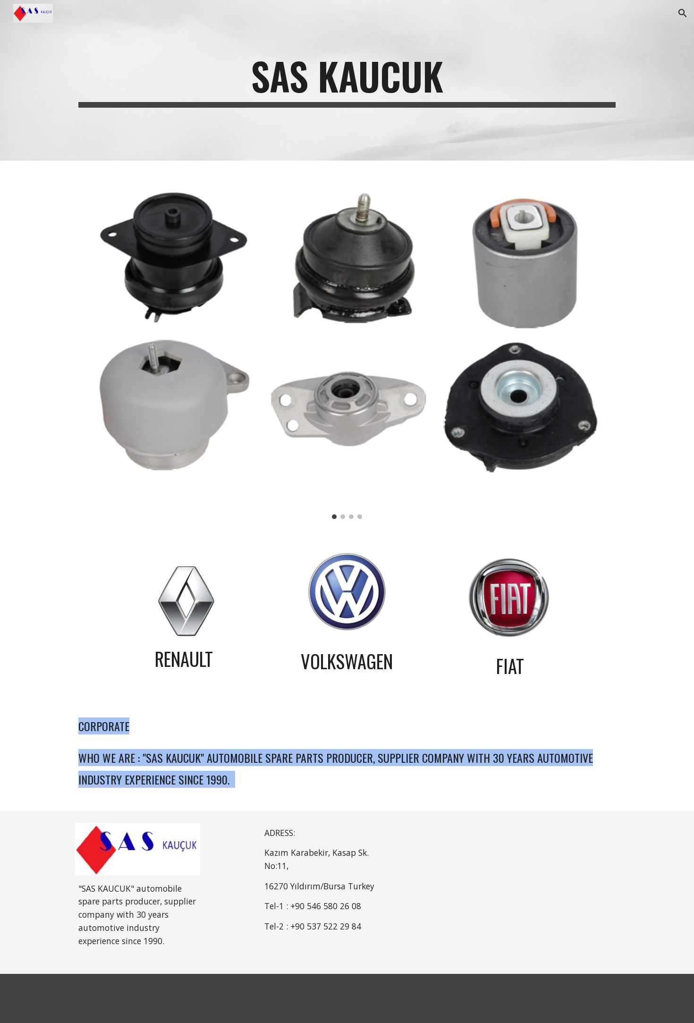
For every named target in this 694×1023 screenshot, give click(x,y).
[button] (682, 13)
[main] (347, 80)
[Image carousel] (347, 345)
